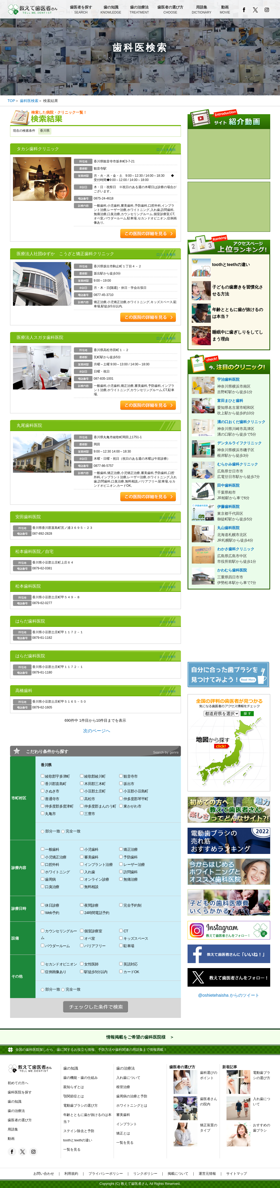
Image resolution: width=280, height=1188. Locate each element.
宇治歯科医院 (229, 386)
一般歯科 (50, 849)
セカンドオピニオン (59, 964)
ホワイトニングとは (131, 1105)
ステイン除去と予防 (78, 1131)
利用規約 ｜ (73, 1174)
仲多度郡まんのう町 (98, 806)
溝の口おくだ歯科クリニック (229, 428)
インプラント (126, 1124)
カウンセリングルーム (59, 934)
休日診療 (50, 905)
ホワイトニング (55, 872)
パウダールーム (55, 946)
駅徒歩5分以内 (93, 972)
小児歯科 (89, 849)
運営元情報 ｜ (209, 1174)
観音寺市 (128, 776)
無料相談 (89, 887)
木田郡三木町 (92, 784)
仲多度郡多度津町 (57, 806)
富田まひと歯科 (229, 407)
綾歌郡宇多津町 (55, 776)
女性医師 (89, 964)
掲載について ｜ (179, 1174)
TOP (11, 101)
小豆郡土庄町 (92, 791)
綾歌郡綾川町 (92, 776)
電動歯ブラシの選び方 (80, 1105)
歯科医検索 (29, 101)
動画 (225, 10)
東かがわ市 (130, 806)
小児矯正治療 (53, 857)
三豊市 (87, 814)
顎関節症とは (73, 1096)
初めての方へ (18, 1083)
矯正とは (123, 1133)
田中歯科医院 (229, 492)
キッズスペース (133, 938)
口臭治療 (50, 887)
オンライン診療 (94, 879)
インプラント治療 (96, 864)
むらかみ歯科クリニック (229, 471)
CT (123, 931)
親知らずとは (73, 1087)
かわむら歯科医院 (229, 577)
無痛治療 (128, 879)
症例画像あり (53, 972)
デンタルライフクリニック (229, 449)
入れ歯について (128, 1078)
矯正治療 (128, 849)
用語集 (201, 10)
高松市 (87, 799)
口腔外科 (50, 864)
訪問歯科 (128, 872)
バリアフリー (92, 946)
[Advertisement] (229, 626)
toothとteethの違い (77, 1140)
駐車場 (126, 946)
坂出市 (126, 784)
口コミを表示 (166, 150)
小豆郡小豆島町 (133, 791)
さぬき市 (50, 791)
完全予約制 (130, 905)
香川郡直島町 (53, 784)
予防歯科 (128, 857)
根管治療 (123, 1087)
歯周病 (48, 879)
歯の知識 (111, 10)
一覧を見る (72, 1149)
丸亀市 (48, 814)
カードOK (129, 972)
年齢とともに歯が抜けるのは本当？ (87, 1118)
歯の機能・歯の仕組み (80, 1078)
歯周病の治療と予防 (131, 1096)
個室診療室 (91, 931)
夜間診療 (89, 905)
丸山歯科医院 (229, 534)
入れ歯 (87, 872)
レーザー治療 (132, 864)
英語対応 (128, 964)
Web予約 (50, 913)
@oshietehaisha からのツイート (228, 995)
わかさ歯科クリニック (229, 555)
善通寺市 (50, 799)
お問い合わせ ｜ (47, 1174)
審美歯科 (89, 857)
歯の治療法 (139, 10)
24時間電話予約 (94, 913)
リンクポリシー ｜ (147, 1174)
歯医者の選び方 (170, 10)
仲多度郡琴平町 (133, 799)
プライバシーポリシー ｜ (107, 1174)
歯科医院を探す (20, 1092)
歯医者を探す (81, 10)
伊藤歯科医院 (229, 513)
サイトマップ (235, 1174)
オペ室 (87, 938)
